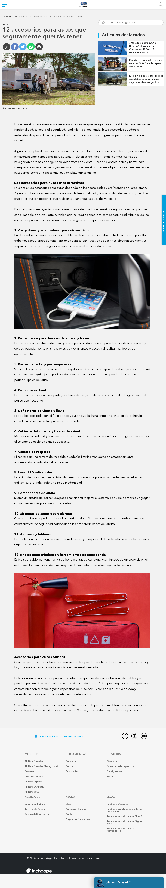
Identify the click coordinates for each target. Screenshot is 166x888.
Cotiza (69, 766)
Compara (71, 761)
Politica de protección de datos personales (124, 810)
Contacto (71, 814)
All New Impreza (34, 782)
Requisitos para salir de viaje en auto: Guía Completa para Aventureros (145, 63)
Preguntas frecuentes (78, 820)
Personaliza (72, 772)
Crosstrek (30, 772)
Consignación (114, 772)
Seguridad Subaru (35, 804)
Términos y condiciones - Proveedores (120, 830)
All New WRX (32, 792)
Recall (110, 777)
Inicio (15, 17)
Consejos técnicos (76, 809)
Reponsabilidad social (37, 814)
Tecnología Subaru (35, 809)
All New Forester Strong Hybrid (42, 766)
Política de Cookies (117, 804)
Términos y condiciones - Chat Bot (125, 817)
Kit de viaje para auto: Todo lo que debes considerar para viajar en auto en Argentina (146, 79)
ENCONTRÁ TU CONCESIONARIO (58, 737)
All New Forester (34, 761)
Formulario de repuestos (120, 766)
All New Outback (34, 787)
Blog (23, 17)
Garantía (112, 761)
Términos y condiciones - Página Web (124, 822)
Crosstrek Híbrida (35, 777)
